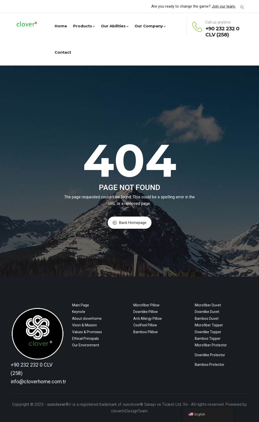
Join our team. (224, 6)
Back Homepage (129, 222)
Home (61, 26)
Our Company (150, 26)
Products (84, 26)
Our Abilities (114, 26)
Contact (63, 52)
